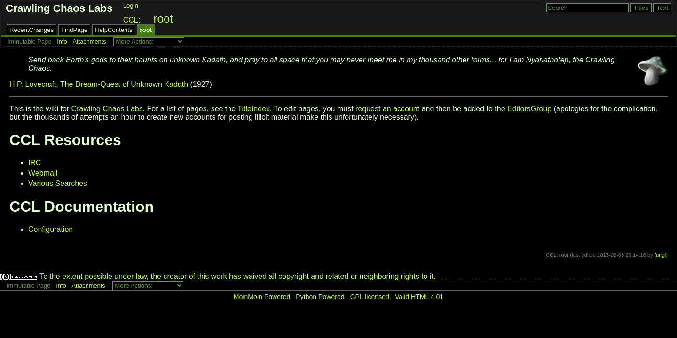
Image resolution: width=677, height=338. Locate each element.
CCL (130, 20)
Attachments (89, 41)
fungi (660, 255)
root (163, 18)
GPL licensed (369, 296)
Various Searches (57, 183)
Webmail (42, 173)
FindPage (74, 29)
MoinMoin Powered (262, 296)
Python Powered (320, 296)
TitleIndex (253, 109)
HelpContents (113, 29)
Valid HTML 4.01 (419, 296)
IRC (34, 163)
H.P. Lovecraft (32, 84)
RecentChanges (31, 29)
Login (130, 5)
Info (62, 41)
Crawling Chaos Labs (59, 8)
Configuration (50, 229)
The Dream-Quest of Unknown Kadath (124, 84)
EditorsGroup (529, 109)
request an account (387, 109)
